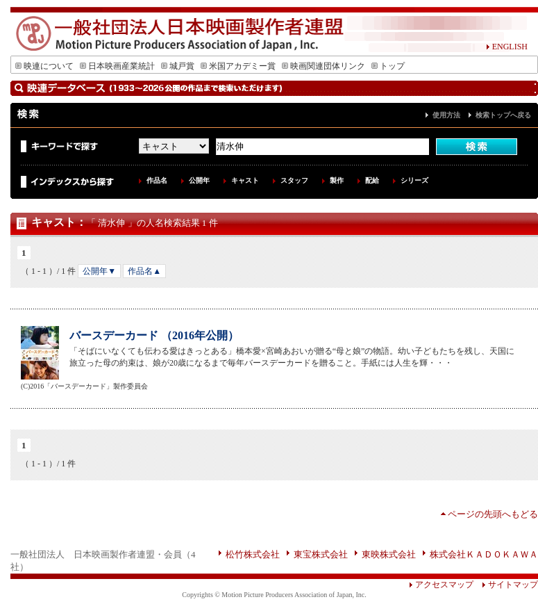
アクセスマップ (441, 584)
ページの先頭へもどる (493, 514)
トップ (388, 66)
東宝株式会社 (321, 554)
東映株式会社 (389, 554)
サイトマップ (505, 584)
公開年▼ (99, 271)
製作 (337, 180)
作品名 (156, 180)
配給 (372, 180)
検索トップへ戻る (503, 115)
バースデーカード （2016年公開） (154, 335)
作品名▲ (144, 271)
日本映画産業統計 (117, 66)
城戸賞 (177, 66)
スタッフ (294, 180)
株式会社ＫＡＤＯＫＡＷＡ (484, 554)
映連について (44, 66)
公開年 (199, 180)
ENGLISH (507, 46)
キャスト (245, 180)
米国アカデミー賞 (238, 66)
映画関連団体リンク (323, 66)
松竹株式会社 (253, 554)
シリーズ (414, 180)
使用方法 (446, 115)
